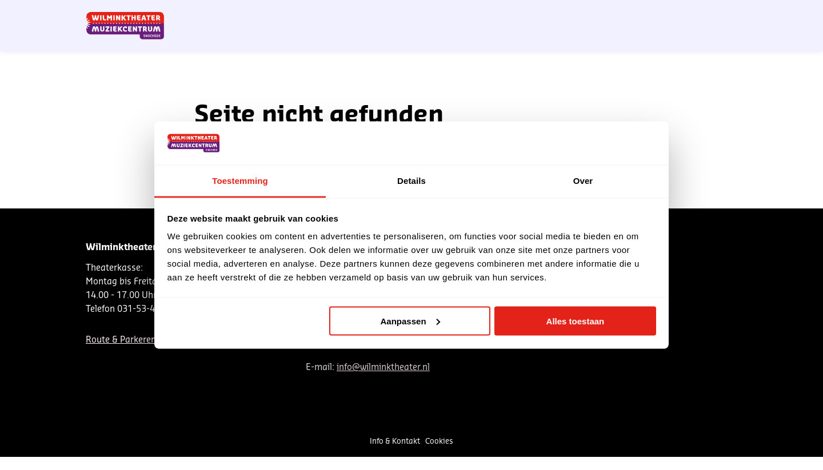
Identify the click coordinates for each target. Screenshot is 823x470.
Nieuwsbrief (499, 13)
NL (536, 13)
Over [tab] (583, 181)
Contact (603, 13)
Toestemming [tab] (240, 181)
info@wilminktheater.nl (383, 367)
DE (555, 13)
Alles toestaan (575, 321)
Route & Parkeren (121, 340)
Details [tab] (411, 181)
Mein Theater (681, 13)
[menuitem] (700, 40)
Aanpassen (410, 321)
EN (574, 13)
